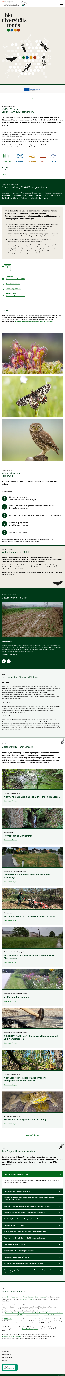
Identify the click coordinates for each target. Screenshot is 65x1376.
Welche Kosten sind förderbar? (15, 1244)
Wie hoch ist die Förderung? (14, 1225)
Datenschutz (6, 1354)
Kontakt (5, 1360)
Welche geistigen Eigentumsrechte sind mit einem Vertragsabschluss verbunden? (28, 1271)
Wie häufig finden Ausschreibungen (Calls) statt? (21, 1219)
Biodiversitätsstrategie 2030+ (12, 1336)
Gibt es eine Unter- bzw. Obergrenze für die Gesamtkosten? (25, 1232)
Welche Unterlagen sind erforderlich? (17, 1257)
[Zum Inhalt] (32, 98)
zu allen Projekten (32, 1135)
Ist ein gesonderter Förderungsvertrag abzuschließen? (23, 1263)
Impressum (5, 1351)
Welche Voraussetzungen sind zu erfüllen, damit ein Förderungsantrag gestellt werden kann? (29, 1199)
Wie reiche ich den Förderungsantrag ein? (19, 1251)
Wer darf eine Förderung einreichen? (17, 1174)
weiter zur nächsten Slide (10, 655)
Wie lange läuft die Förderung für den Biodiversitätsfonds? (25, 1212)
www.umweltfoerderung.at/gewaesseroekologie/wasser (34, 321)
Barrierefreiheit (7, 1357)
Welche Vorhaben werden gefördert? (17, 1191)
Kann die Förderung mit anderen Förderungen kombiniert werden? (27, 1206)
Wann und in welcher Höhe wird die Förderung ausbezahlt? (24, 1238)
